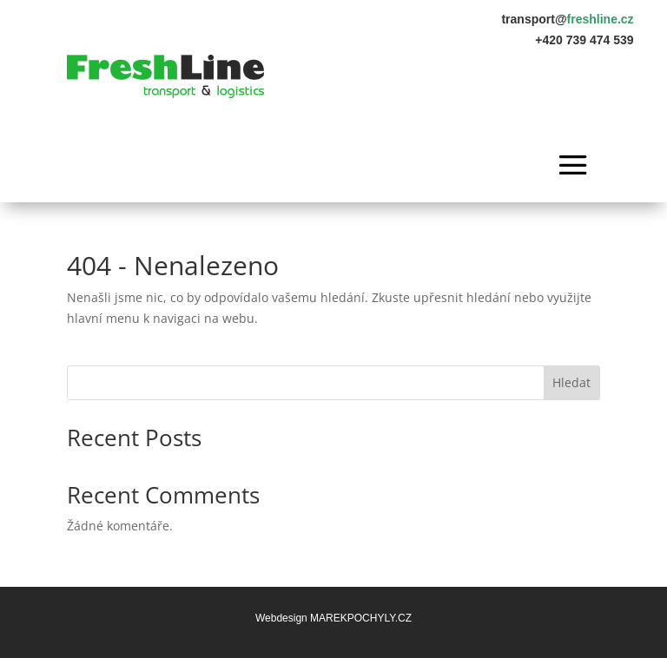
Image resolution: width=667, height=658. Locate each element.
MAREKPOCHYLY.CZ (361, 618)
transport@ (567, 19)
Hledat (571, 382)
